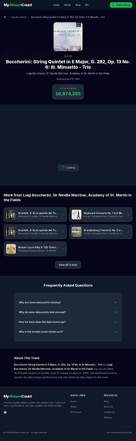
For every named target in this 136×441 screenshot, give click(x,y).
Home (56, 5)
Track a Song (121, 5)
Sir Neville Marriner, (57, 73)
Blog (78, 5)
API (86, 5)
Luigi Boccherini (18, 17)
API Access (75, 412)
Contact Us (109, 412)
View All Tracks (68, 264)
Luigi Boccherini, (36, 73)
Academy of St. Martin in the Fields (89, 73)
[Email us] (5, 412)
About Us (108, 406)
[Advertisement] (68, 134)
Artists (67, 5)
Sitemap (108, 417)
